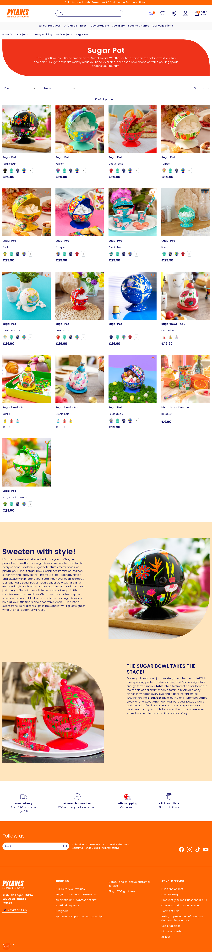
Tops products (99, 25)
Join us (165, 937)
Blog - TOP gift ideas (122, 891)
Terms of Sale (170, 911)
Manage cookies (172, 931)
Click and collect (172, 889)
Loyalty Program (172, 894)
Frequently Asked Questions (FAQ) (184, 900)
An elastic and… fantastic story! (76, 900)
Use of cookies (170, 926)
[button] (7, 946)
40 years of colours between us (76, 894)
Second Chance (138, 25)
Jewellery (118, 25)
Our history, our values (70, 889)
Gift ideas (70, 25)
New (83, 25)
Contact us (17, 910)
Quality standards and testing (180, 905)
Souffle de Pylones (67, 905)
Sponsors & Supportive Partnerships (79, 916)
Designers (62, 911)
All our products (49, 25)
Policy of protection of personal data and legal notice (182, 918)
